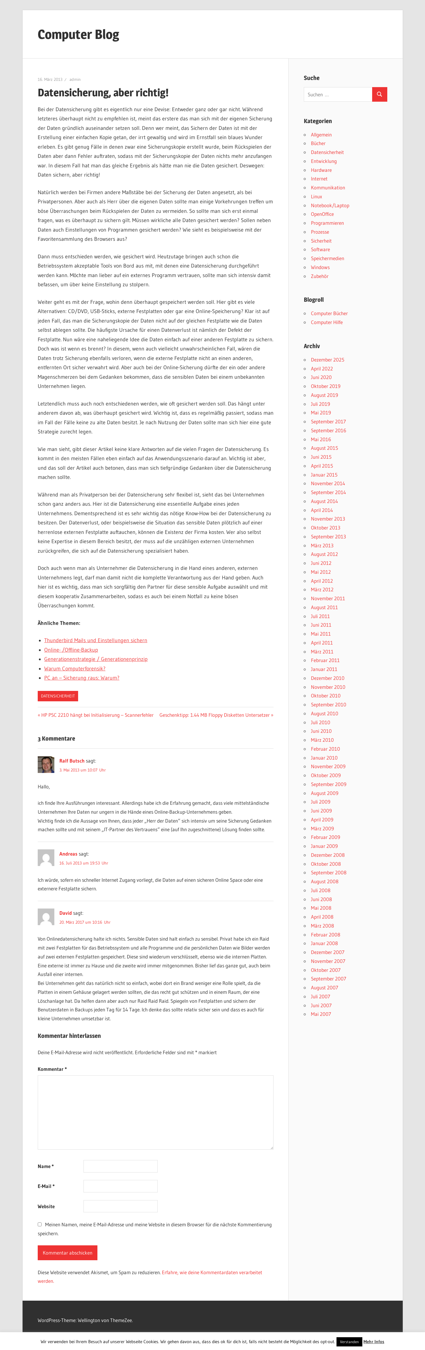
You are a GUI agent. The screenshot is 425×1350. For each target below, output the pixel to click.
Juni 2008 (321, 899)
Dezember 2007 (328, 952)
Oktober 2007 (326, 970)
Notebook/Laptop (330, 205)
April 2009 (322, 819)
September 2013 (328, 536)
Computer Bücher (329, 313)
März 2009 (322, 828)
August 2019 (324, 395)
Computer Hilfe (327, 322)
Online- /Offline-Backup (71, 650)
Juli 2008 (321, 890)
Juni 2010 (321, 731)
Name (46, 1166)
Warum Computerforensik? (74, 668)
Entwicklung (324, 161)
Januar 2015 (324, 475)
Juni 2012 (321, 563)
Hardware (321, 170)
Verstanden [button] (349, 1341)
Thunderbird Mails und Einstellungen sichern (95, 640)
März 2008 (322, 925)
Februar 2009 (325, 837)
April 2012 (322, 581)
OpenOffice (322, 214)
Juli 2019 (320, 404)
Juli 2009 (320, 802)
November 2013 (328, 519)
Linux (316, 196)
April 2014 (322, 510)
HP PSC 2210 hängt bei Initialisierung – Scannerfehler (97, 715)
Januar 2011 (324, 669)
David (65, 913)
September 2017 (328, 421)
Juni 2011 (321, 625)
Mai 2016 (321, 439)
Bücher (318, 143)
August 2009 (324, 793)
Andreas (68, 854)
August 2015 (324, 448)
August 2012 (324, 554)
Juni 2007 (321, 1005)
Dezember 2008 (328, 855)
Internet (319, 178)
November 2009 (328, 766)
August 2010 (324, 713)
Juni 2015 (321, 457)
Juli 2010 (320, 722)
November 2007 (328, 961)
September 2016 (328, 430)
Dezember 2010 (328, 678)
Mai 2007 (321, 1014)
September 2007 (328, 978)
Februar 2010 (325, 749)
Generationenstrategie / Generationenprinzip (96, 659)
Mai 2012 (321, 572)
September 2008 (329, 872)
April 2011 (322, 642)
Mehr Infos (374, 1341)
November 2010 (328, 687)
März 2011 (322, 651)
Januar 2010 (324, 758)
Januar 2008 (324, 943)
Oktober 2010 (326, 695)
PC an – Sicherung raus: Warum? (81, 678)
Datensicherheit (58, 696)
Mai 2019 (321, 412)
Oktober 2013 (325, 527)
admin (75, 79)
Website (46, 1206)
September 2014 (328, 492)
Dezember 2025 (327, 359)
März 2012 (322, 589)
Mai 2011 (321, 634)
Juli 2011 (320, 616)
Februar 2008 (325, 934)
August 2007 (324, 987)
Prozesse (320, 232)
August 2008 (325, 881)
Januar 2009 (324, 846)
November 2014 (328, 483)
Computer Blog (78, 34)
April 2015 (322, 466)
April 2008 (322, 917)
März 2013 (322, 545)
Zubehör (319, 276)
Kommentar (52, 1069)
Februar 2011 (325, 660)
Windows (320, 267)
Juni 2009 (321, 810)
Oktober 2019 (325, 386)
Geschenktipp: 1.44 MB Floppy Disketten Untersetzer (214, 715)
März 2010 (322, 740)
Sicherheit (321, 241)
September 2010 (328, 704)
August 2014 (324, 501)
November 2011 (328, 598)
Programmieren (327, 223)
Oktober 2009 (326, 775)
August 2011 (324, 607)
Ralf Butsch (72, 760)
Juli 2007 (320, 996)
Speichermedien (327, 258)
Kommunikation (328, 187)
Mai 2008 (321, 908)
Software (320, 249)
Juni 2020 (321, 377)
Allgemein (321, 134)
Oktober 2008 (326, 864)
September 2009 (328, 784)
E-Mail (46, 1186)
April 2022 (322, 368)
